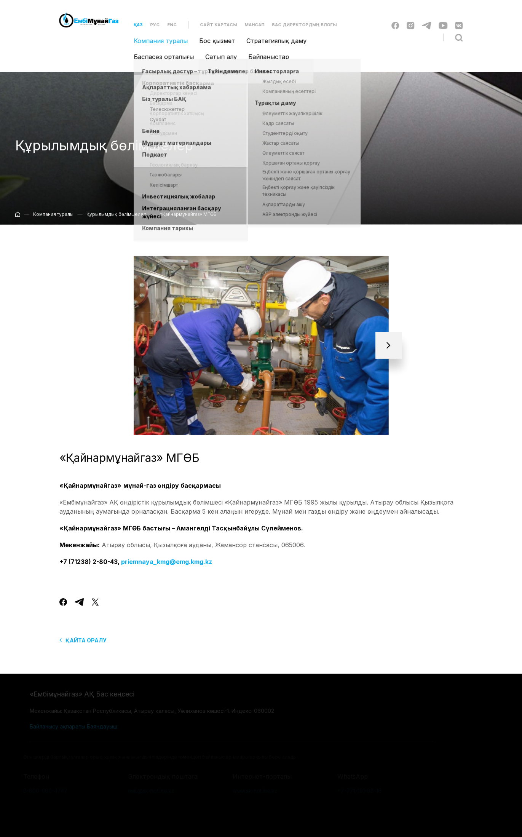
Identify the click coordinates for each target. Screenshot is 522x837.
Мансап (250, 24)
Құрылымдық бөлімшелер (116, 218)
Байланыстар (264, 57)
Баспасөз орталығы (159, 57)
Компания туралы (156, 41)
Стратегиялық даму (272, 41)
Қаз (133, 24)
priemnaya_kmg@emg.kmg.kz (166, 568)
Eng (167, 24)
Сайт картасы (214, 24)
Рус (150, 24)
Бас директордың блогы (300, 24)
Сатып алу (217, 57)
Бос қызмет (213, 41)
